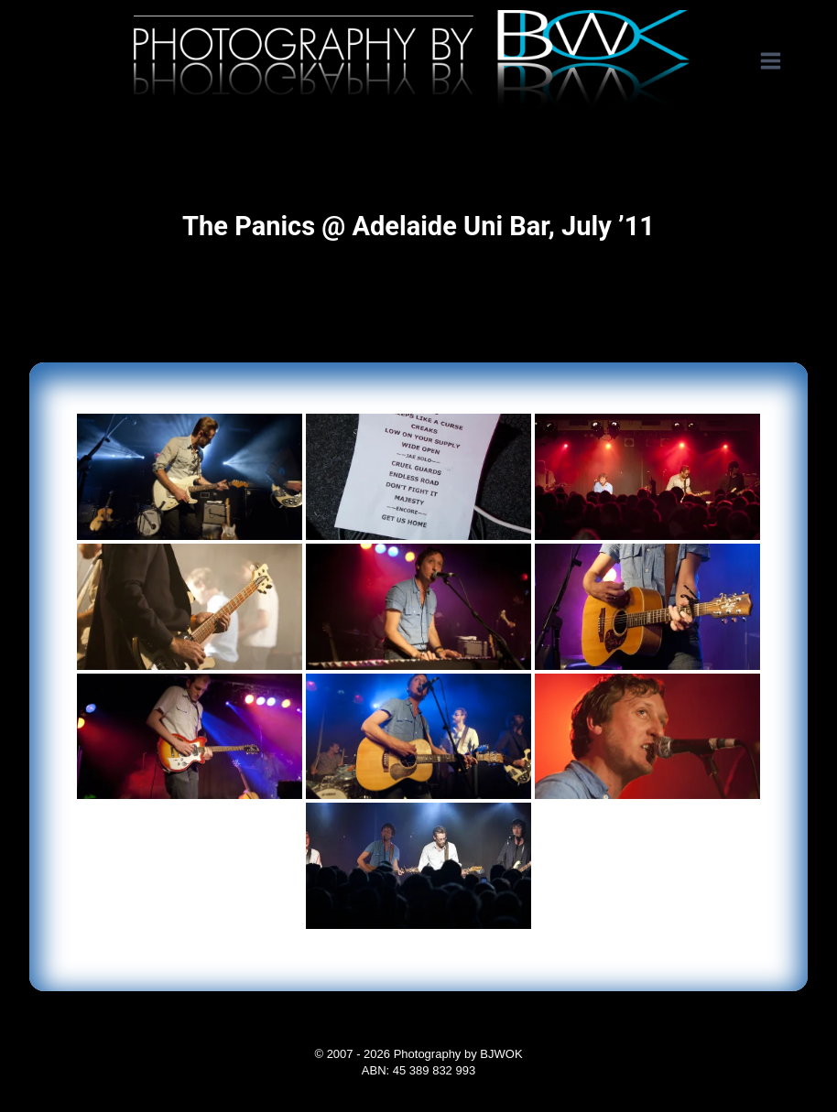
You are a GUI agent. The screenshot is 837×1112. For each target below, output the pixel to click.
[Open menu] (780, 61)
